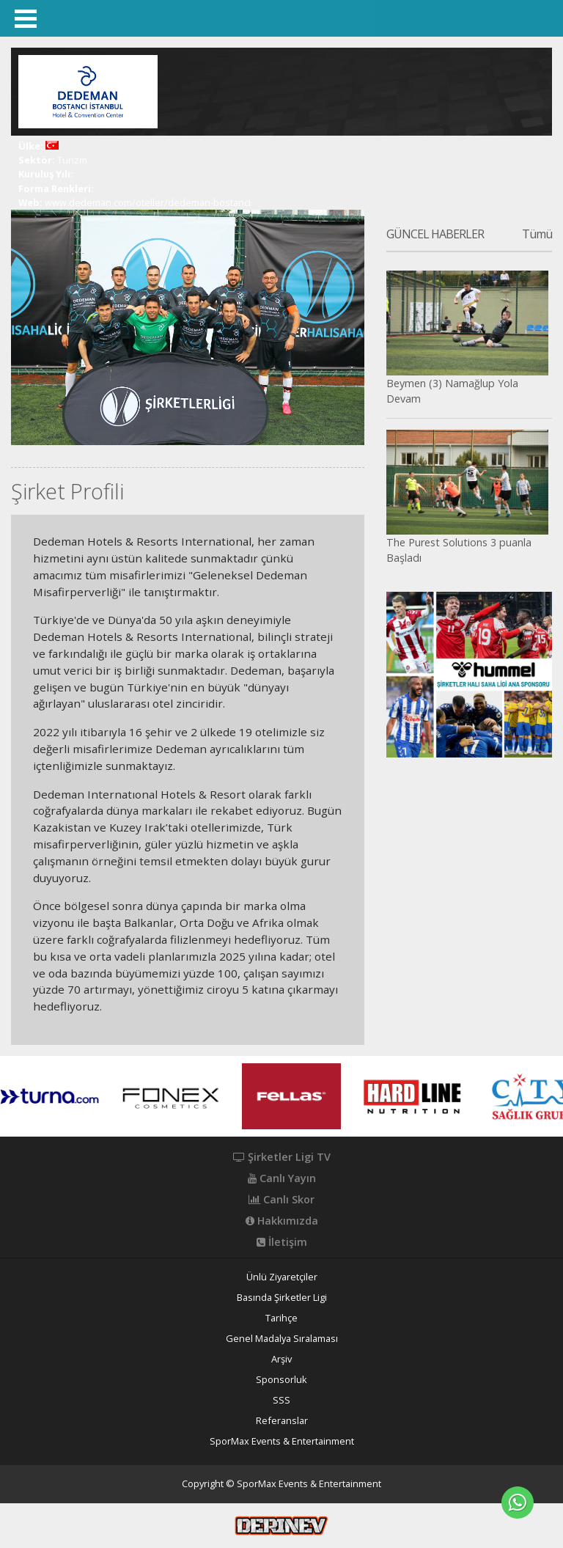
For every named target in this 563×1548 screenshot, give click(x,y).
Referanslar (282, 1421)
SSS (281, 1400)
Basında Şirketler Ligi (282, 1297)
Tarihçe (281, 1318)
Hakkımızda (282, 1221)
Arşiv (281, 1359)
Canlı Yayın (282, 1178)
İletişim (282, 1242)
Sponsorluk (281, 1379)
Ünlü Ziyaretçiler (281, 1277)
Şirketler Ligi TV (282, 1157)
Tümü (537, 234)
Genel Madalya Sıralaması (282, 1338)
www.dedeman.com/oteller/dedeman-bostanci (148, 202)
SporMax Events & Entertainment (282, 1441)
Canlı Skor (281, 1199)
